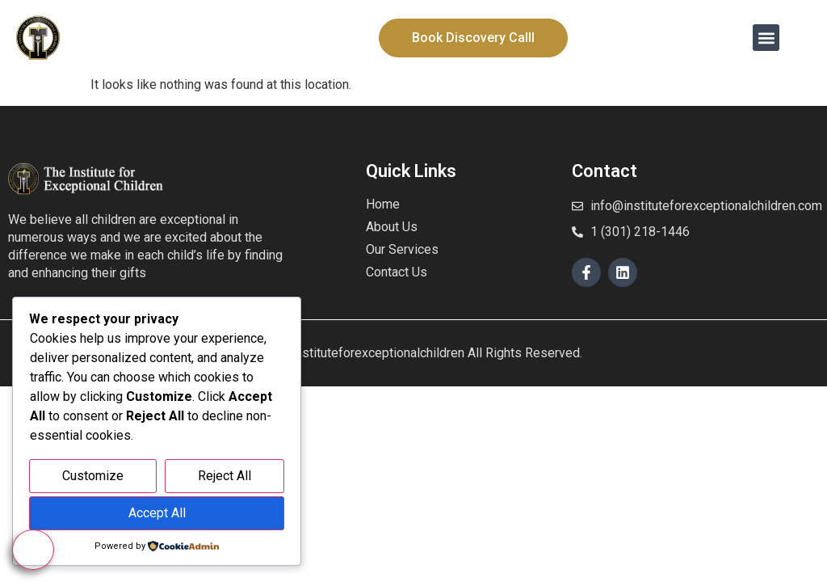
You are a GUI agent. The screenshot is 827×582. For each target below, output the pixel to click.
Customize (93, 475)
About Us (392, 226)
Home (383, 204)
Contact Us (396, 272)
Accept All (157, 513)
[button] (766, 37)
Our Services (402, 249)
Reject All (224, 475)
